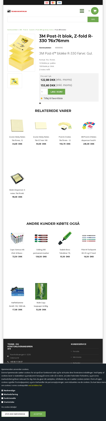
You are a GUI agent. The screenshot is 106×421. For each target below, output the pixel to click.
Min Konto (77, 357)
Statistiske (9, 402)
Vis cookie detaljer (9, 407)
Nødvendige (9, 390)
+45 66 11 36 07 (16, 361)
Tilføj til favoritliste (52, 98)
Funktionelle (10, 398)
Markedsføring (11, 394)
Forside (76, 351)
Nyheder (76, 363)
